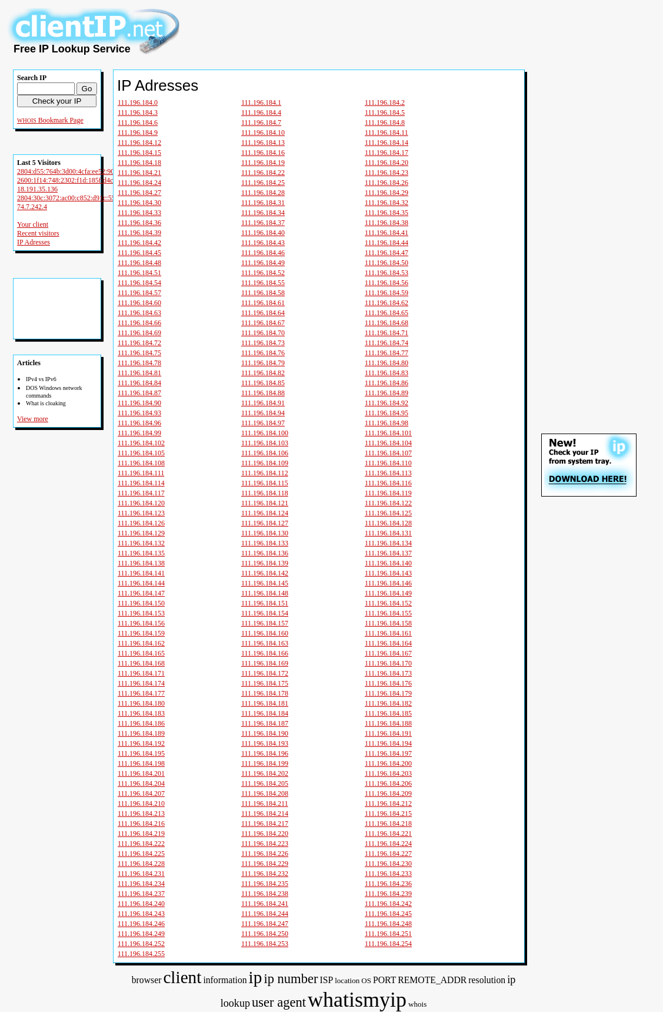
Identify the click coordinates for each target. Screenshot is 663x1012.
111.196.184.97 (263, 423)
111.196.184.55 (263, 283)
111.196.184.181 (264, 703)
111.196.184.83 (386, 373)
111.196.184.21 (139, 172)
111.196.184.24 (139, 182)
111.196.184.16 (263, 152)
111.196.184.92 (386, 403)
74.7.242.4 (32, 207)
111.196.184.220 (264, 833)
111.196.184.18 (139, 162)
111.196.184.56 (386, 283)
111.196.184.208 (264, 793)
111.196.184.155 (388, 613)
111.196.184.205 (264, 783)
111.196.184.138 (141, 563)
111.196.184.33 (139, 213)
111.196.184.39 (139, 233)
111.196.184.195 (141, 753)
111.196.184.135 (141, 553)
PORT (384, 980)
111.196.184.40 (263, 233)
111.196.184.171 (141, 673)
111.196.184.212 (388, 803)
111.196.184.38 (386, 223)
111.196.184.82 (263, 373)
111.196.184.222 (141, 843)
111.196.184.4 (261, 112)
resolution (486, 980)
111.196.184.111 (141, 473)
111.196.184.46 (263, 253)
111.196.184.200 (388, 763)
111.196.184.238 (264, 893)
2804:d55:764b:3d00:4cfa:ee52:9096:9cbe (76, 171)
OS (366, 980)
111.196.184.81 (139, 373)
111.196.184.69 (139, 333)
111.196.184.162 (141, 643)
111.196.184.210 (141, 803)
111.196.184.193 (264, 743)
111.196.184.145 (264, 583)
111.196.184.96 (139, 423)
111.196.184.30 (139, 203)
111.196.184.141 (141, 573)
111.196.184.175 (264, 683)
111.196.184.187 (264, 723)
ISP (326, 980)
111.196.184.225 (141, 853)
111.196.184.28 (263, 192)
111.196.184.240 (141, 903)
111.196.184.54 (139, 283)
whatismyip (357, 999)
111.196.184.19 (263, 162)
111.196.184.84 (139, 383)
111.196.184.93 (139, 413)
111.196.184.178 (264, 693)
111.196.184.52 (263, 273)
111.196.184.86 (386, 383)
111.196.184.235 (264, 883)
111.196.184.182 (388, 703)
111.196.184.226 (264, 853)
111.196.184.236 (388, 883)
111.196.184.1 (261, 102)
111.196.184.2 (385, 102)
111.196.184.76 (263, 353)
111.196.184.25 (263, 182)
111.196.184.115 (264, 483)
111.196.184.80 (386, 363)
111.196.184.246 (141, 924)
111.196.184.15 (139, 152)
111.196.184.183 (141, 713)
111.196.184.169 (264, 663)
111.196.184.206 (388, 783)
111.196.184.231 (141, 873)
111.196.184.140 (388, 563)
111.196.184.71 (386, 333)
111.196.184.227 (388, 853)
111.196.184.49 (263, 263)
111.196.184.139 (264, 563)
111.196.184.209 (388, 793)
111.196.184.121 (264, 503)
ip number (291, 978)
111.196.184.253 (264, 944)
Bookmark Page (61, 120)
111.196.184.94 (263, 413)
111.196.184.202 (264, 773)
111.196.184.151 (264, 603)
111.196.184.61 (263, 303)
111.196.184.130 (264, 533)
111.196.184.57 (139, 293)
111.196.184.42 (139, 243)
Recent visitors (38, 233)
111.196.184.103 (264, 443)
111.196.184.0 (138, 102)
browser (147, 980)
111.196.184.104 (388, 443)
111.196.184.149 (388, 593)
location (347, 980)
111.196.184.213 (141, 813)
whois (417, 1004)
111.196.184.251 (388, 934)
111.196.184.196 (264, 753)
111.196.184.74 (386, 343)
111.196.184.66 (139, 323)
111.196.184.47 (386, 253)
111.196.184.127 (264, 523)
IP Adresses (33, 242)
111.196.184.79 (263, 363)
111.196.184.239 (388, 893)
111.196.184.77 (386, 353)
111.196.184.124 (264, 513)
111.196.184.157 (264, 623)
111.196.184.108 (141, 463)
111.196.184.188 (388, 723)
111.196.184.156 (141, 623)
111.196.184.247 (264, 924)
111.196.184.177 (141, 693)
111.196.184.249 (141, 934)
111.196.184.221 (388, 833)
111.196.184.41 (386, 233)
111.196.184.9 (138, 132)
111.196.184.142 (264, 573)
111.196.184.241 (264, 903)
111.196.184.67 (263, 323)
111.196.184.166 (264, 653)
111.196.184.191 (388, 733)
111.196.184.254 (388, 944)
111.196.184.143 (388, 573)
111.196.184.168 (141, 663)
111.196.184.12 (139, 142)
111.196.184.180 (141, 703)
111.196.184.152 (388, 603)
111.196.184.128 (388, 523)
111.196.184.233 (388, 873)
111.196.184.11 (386, 132)
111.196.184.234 (141, 883)
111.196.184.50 (386, 263)
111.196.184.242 (388, 903)
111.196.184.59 (386, 293)
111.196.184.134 (388, 543)
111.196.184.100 (264, 433)
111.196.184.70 (263, 333)
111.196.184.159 (141, 633)
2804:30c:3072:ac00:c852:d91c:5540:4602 (77, 198)
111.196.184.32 (386, 203)
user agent (279, 1002)
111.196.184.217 (264, 823)
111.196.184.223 (264, 843)
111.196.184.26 (386, 182)
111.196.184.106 (264, 453)
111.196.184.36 (139, 223)
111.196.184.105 (141, 453)
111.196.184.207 (141, 793)
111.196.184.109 (264, 463)
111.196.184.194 (388, 743)
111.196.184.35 (386, 213)
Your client (32, 224)
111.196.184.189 (141, 733)
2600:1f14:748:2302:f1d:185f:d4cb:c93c (74, 180)
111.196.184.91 (263, 403)
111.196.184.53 (386, 273)
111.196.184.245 (388, 914)
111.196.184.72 (139, 343)
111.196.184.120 (141, 503)
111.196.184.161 (388, 633)
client (182, 977)
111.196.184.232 (264, 873)
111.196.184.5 (385, 112)
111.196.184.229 (264, 863)
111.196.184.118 (264, 493)
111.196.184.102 (141, 443)
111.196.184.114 (141, 483)
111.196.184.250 (264, 934)
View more (32, 419)
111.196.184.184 (264, 713)
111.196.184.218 (388, 823)
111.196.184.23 (386, 172)
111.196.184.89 (386, 393)
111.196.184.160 (264, 633)
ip (255, 977)
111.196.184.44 (386, 243)
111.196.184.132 (141, 543)
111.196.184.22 (263, 172)
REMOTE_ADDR (432, 980)
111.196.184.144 (141, 583)
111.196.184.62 (386, 303)
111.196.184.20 (386, 162)
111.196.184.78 (139, 363)
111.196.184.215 (388, 813)
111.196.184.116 (388, 483)
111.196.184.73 (263, 343)
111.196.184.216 (141, 823)
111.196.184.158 (388, 623)
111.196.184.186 (141, 723)
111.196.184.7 (261, 122)
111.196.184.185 (388, 713)
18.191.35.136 (37, 189)
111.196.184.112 (264, 473)
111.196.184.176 (388, 683)
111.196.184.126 (141, 523)
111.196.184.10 (263, 132)
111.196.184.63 (139, 313)
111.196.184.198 (141, 763)
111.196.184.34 (263, 213)
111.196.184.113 (388, 473)
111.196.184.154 (264, 613)
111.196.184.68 (386, 323)
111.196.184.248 (388, 924)
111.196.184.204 (141, 783)
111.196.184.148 (264, 593)
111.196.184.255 (141, 954)
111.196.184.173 (388, 673)
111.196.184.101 (388, 433)
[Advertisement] (422, 28)
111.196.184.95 (386, 413)
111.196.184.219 (141, 833)
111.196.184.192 (141, 743)
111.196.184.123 (141, 513)
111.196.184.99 (139, 433)
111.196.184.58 (263, 293)
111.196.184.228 (141, 863)
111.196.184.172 (264, 673)
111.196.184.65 (386, 313)
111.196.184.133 (264, 543)
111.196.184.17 (386, 152)
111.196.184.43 (263, 243)
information (224, 980)
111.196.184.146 (388, 583)
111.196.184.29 (386, 192)
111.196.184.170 (388, 663)
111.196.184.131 (388, 533)
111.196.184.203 (388, 773)
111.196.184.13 (263, 142)
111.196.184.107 (388, 453)
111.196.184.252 (141, 944)
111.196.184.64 (263, 313)
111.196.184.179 (388, 693)
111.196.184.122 (388, 503)
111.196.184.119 (388, 493)
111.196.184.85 (263, 383)
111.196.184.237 (141, 893)
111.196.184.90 (139, 403)
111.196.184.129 (141, 533)
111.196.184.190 (264, 733)
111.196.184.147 (141, 593)
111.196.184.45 (139, 253)
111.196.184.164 (388, 643)
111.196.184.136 (264, 553)
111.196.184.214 (264, 813)
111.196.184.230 (388, 863)
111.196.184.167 (388, 653)
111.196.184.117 (141, 493)
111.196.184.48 (139, 263)
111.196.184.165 (141, 653)
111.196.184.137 (388, 553)
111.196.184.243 (141, 914)
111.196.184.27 (139, 192)
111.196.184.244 (264, 914)
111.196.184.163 (264, 643)
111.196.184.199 (264, 763)
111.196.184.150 (141, 603)
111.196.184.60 (139, 303)
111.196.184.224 (388, 843)
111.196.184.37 (263, 223)
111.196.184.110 (388, 463)
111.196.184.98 (386, 423)
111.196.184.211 (264, 803)
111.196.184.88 (263, 393)
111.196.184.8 (385, 122)
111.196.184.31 (263, 203)
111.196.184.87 (139, 393)
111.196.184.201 (141, 773)
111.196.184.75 (139, 353)
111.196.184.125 (388, 513)
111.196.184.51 (139, 273)
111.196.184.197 (388, 753)
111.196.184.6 (138, 122)
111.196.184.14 (386, 142)
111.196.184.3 (138, 112)
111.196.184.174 (141, 683)
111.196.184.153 (141, 613)
